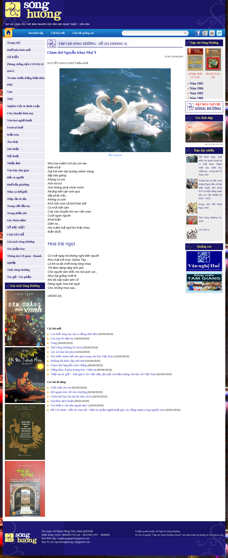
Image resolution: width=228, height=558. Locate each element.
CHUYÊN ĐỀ (15, 234)
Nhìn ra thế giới (17, 191)
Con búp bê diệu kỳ (62, 338)
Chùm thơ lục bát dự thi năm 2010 (71, 396)
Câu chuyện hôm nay (20, 113)
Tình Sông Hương (18, 269)
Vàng (54, 343)
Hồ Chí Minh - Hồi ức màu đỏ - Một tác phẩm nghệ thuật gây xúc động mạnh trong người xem (107, 409)
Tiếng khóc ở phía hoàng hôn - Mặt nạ (73, 369)
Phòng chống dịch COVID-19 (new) (25, 67)
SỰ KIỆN (13, 57)
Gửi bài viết (58, 33)
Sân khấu (13, 149)
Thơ (9, 99)
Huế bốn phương (18, 184)
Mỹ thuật (13, 156)
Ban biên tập (35, 33)
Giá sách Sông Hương (21, 241)
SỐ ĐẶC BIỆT (16, 227)
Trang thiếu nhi (17, 213)
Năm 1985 (196, 93)
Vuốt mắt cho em (61, 387)
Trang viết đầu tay (18, 206)
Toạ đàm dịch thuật (62, 401)
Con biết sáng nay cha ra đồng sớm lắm (74, 334)
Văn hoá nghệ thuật (19, 120)
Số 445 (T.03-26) (213, 75)
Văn (9, 91)
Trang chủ (13, 42)
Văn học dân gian (18, 170)
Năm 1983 (196, 83)
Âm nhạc (12, 141)
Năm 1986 (196, 98)
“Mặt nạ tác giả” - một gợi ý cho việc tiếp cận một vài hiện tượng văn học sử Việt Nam (103, 374)
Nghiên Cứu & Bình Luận (23, 106)
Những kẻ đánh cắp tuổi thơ (67, 360)
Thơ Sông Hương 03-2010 (66, 347)
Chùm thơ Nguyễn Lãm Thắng (69, 365)
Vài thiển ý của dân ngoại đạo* (69, 405)
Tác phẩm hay (16, 248)
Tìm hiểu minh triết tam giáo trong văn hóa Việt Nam (82, 356)
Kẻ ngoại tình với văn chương (69, 392)
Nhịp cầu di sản (16, 198)
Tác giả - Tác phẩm (19, 277)
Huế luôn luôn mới (19, 50)
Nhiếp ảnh (13, 163)
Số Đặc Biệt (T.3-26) (195, 75)
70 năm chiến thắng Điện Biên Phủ (26, 81)
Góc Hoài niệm (16, 220)
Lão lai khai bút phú (62, 351)
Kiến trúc (13, 134)
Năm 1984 (196, 88)
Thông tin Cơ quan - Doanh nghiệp (24, 259)
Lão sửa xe (204, 229)
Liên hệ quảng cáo (83, 33)
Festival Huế (15, 127)
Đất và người (15, 177)
